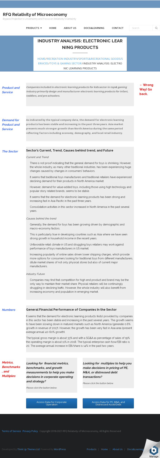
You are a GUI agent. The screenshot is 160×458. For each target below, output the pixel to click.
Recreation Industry (62, 58)
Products (91, 449)
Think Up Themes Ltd (28, 449)
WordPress (60, 449)
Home (41, 58)
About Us (117, 449)
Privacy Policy (31, 431)
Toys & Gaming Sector (66, 63)
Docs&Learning (135, 449)
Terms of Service (12, 431)
